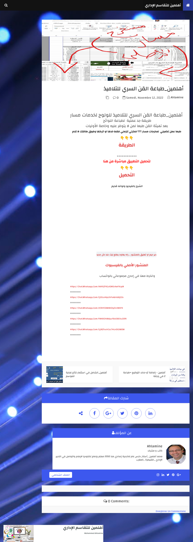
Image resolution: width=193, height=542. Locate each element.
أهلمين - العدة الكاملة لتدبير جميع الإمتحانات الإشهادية (31, 154)
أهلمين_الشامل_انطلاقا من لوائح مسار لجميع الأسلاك (31, 188)
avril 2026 (11, 319)
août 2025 (11, 339)
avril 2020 (11, 383)
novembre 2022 (14, 366)
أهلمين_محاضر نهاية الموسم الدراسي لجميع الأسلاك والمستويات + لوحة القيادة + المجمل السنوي (30, 210)
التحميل (126, 182)
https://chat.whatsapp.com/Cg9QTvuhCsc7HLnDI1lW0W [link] (97, 337)
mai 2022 (11, 373)
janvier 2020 (12, 386)
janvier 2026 (12, 326)
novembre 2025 (14, 329)
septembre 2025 (14, 336)
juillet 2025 (12, 343)
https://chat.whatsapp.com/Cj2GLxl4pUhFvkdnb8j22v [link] (96, 305)
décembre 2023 (14, 353)
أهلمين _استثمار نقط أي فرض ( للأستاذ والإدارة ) (32, 164)
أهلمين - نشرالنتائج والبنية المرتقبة (31, 229)
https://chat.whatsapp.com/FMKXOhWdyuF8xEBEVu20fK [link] (98, 326)
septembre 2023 (14, 359)
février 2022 (12, 376)
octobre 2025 (13, 333)
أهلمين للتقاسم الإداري (161, 5)
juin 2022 (11, 369)
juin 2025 (11, 346)
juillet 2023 (12, 363)
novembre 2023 (14, 356)
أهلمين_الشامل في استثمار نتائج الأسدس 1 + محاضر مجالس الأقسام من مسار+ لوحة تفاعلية (30, 175)
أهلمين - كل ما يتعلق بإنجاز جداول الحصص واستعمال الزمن (31, 198)
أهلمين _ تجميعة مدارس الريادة (32, 221)
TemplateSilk (20, 536)
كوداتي (35, 536)
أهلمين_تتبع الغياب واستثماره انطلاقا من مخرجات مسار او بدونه (31, 238)
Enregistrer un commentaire (170, 517)
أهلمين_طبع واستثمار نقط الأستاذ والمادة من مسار (31, 249)
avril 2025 (11, 349)
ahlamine (176, 105)
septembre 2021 (14, 379)
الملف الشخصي (81, 481)
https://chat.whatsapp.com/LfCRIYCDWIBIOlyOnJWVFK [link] (96, 315)
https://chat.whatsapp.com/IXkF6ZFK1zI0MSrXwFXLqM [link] (96, 294)
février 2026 (12, 323)
